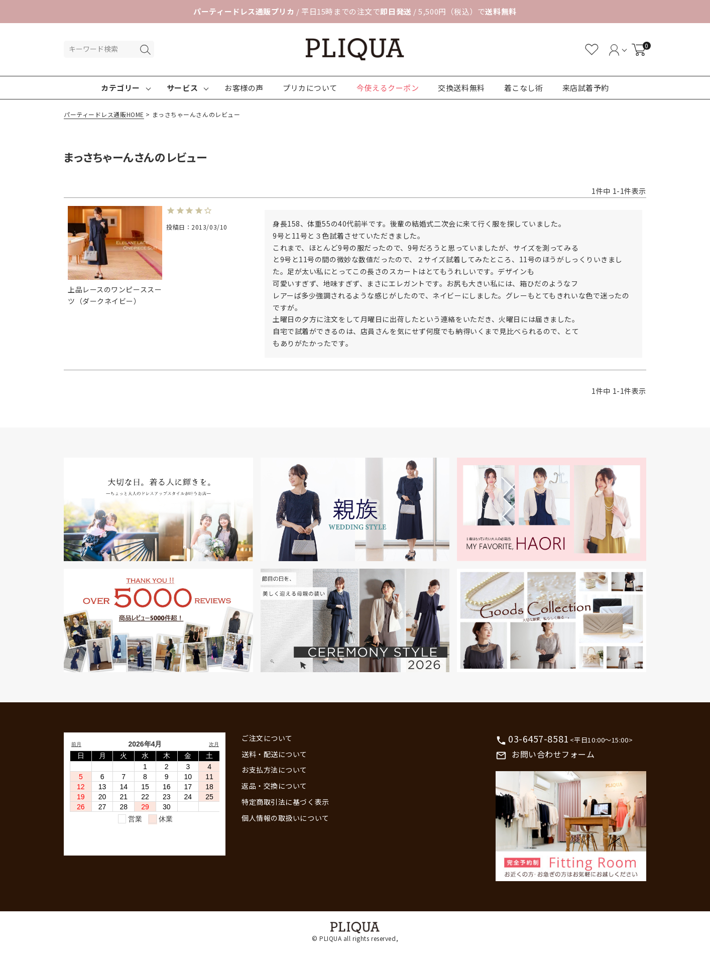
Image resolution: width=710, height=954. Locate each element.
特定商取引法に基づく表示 (285, 802)
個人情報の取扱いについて (285, 818)
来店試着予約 (585, 87)
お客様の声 (244, 87)
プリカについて (310, 87)
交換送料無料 (461, 87)
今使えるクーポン (388, 87)
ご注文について (267, 738)
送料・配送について (274, 754)
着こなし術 (523, 87)
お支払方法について (274, 770)
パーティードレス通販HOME (104, 114)
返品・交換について (274, 786)
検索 (145, 50)
